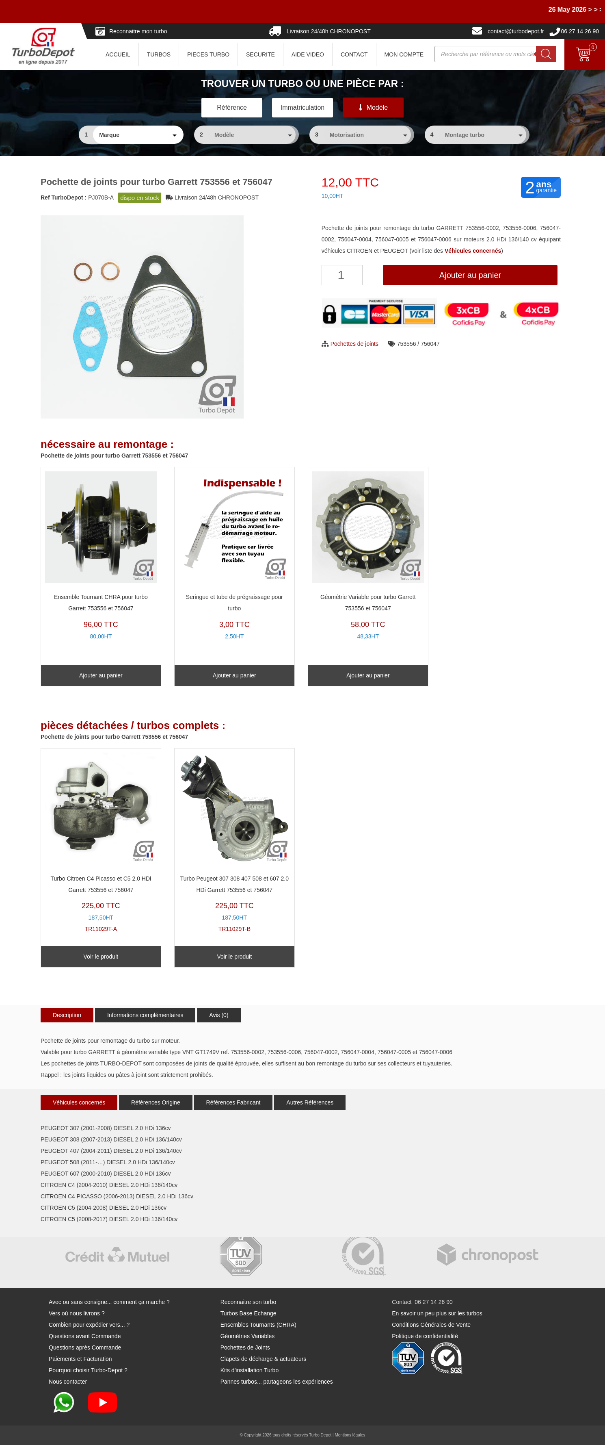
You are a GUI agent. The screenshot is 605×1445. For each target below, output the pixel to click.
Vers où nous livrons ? (77, 1313)
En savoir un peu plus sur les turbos (437, 1313)
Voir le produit (101, 956)
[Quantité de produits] (342, 275)
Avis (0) (218, 1015)
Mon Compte (404, 54)
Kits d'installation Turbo (249, 1370)
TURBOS (159, 54)
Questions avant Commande (85, 1336)
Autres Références (309, 1102)
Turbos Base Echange (248, 1313)
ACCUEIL (118, 54)
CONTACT (354, 54)
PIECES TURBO (208, 54)
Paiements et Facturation (80, 1359)
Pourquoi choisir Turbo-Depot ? (88, 1370)
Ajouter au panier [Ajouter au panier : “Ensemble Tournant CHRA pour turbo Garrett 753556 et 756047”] (101, 675)
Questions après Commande (85, 1347)
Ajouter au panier (470, 275)
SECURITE (260, 54)
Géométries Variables (247, 1336)
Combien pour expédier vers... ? (89, 1324)
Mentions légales (350, 1435)
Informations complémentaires (145, 1015)
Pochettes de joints (354, 344)
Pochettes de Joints (245, 1347)
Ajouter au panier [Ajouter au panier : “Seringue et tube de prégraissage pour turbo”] (234, 675)
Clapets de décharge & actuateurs (263, 1359)
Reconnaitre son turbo (248, 1302)
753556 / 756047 (418, 344)
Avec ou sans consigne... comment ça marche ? (109, 1302)
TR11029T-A (101, 842)
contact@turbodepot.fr (516, 31)
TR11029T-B (234, 842)
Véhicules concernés (79, 1102)
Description (67, 1015)
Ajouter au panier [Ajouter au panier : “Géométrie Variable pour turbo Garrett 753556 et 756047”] (368, 675)
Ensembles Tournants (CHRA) (258, 1324)
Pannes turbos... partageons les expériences (276, 1381)
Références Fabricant (233, 1102)
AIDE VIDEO (308, 54)
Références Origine (155, 1102)
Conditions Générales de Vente (431, 1324)
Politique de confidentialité (425, 1336)
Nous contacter (68, 1381)
